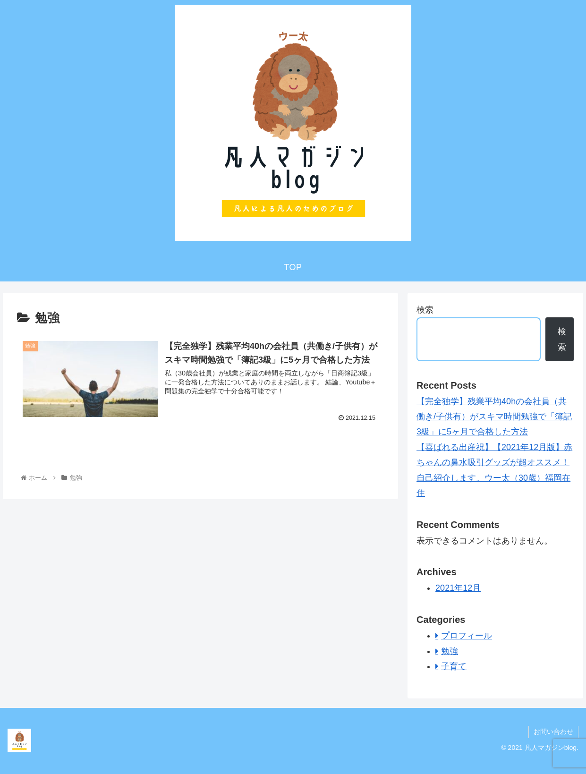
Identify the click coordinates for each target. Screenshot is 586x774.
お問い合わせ (553, 731)
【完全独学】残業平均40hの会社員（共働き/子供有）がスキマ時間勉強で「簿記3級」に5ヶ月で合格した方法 (494, 417)
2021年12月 (458, 588)
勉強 (449, 651)
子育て (454, 666)
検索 (424, 310)
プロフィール (466, 635)
